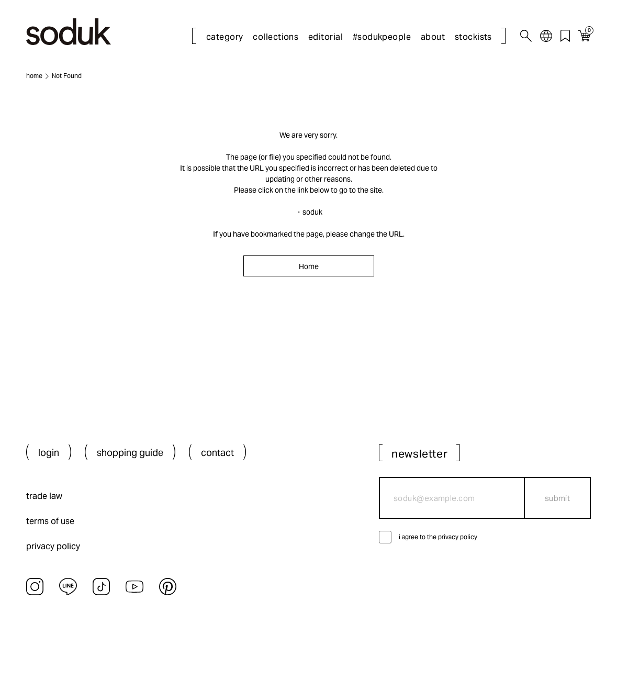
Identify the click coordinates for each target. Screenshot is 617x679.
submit (557, 498)
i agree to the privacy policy (438, 537)
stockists (473, 36)
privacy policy (53, 546)
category (224, 36)
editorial (325, 36)
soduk (312, 212)
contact (217, 453)
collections (275, 36)
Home (309, 266)
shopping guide (130, 453)
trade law (44, 496)
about (433, 36)
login (48, 453)
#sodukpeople (382, 36)
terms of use (50, 521)
